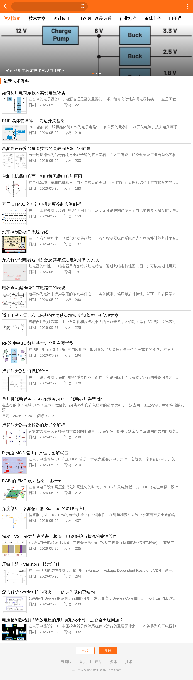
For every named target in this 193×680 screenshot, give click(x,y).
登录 (85, 651)
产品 (98, 662)
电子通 (175, 18)
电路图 (84, 18)
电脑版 (66, 662)
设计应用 (61, 18)
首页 (83, 662)
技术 (128, 662)
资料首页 (12, 18)
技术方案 (37, 18)
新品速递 (103, 18)
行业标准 (128, 18)
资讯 (113, 662)
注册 (107, 651)
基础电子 (152, 18)
